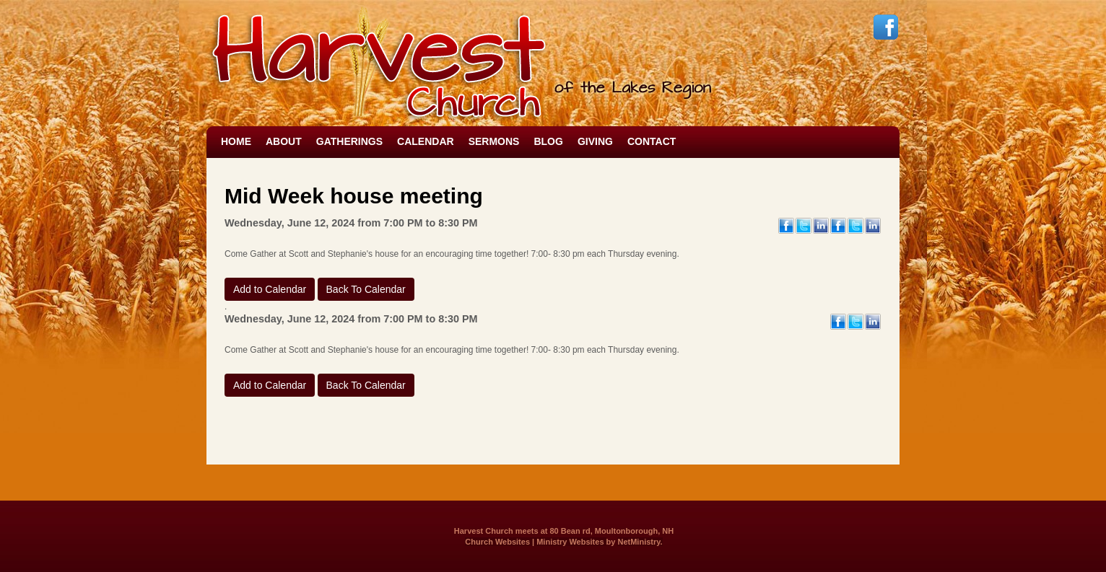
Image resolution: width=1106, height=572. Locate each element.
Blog (548, 141)
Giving (595, 141)
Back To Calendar (366, 289)
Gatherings (349, 141)
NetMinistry (638, 541)
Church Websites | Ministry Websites (535, 541)
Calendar (425, 141)
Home (236, 141)
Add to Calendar (269, 289)
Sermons (494, 141)
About (284, 141)
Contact (651, 141)
